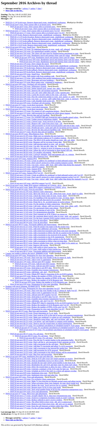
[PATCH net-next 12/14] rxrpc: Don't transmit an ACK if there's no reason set (39, 214)
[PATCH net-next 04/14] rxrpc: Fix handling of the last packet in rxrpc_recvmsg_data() (42, 198)
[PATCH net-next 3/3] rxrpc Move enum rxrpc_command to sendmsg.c (36, 82)
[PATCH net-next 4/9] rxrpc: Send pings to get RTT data (31, 268)
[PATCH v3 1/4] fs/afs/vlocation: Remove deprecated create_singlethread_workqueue (42, 37)
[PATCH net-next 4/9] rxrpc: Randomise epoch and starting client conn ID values (40, 55)
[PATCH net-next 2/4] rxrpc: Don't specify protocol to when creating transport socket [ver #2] (45, 177)
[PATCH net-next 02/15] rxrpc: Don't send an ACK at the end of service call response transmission (46, 315)
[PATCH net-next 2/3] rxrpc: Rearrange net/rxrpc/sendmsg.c (32, 80)
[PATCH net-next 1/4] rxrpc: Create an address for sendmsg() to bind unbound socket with (43, 161)
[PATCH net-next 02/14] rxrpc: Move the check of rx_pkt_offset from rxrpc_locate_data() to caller (46, 194)
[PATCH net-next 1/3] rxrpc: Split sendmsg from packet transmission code (37, 78)
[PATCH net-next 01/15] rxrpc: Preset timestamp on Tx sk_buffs (34, 313)
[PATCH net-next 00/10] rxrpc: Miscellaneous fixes (25, 134)
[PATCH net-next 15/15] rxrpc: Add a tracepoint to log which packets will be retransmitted (43, 352)
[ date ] (39, 9)
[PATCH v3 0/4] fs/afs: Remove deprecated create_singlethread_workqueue (34, 35)
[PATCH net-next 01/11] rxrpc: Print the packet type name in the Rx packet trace (40, 227)
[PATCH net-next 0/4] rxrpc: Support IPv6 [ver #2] (25, 173)
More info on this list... (14, 11)
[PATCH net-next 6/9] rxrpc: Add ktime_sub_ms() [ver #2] (32, 301)
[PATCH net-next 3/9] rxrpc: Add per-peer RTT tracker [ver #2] (33, 295)
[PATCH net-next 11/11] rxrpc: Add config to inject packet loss (33, 247)
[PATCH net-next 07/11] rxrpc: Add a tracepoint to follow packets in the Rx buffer (40, 239)
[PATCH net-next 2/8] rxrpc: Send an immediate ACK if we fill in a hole (37, 361)
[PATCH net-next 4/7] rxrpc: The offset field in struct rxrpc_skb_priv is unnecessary (41, 402)
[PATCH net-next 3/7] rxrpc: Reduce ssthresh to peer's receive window (36, 400)
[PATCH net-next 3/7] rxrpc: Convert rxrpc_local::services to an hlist (35, 121)
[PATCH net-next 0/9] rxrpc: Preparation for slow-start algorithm (30, 255)
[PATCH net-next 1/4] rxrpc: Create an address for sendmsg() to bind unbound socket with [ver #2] (46, 175)
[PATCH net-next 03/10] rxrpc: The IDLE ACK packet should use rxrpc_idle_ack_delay (42, 140)
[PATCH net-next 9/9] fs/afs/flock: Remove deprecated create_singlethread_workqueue (42, 72)
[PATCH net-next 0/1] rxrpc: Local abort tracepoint (25, 105)
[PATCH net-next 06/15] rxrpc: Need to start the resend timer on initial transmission (41, 323)
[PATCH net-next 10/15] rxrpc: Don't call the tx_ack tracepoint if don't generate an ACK (43, 342)
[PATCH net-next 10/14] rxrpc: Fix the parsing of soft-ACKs (32, 210)
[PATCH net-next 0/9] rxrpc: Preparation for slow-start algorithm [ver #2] (33, 288)
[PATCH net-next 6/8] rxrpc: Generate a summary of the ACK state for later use (39, 369)
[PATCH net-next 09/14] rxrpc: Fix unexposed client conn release (34, 208)
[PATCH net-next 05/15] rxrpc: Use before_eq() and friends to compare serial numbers (42, 321)
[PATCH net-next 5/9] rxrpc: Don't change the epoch (29, 64)
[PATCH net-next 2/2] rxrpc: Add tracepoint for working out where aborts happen (40, 113)
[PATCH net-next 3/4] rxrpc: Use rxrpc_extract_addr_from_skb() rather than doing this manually (46, 165)
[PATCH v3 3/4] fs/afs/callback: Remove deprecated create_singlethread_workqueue (41, 41)
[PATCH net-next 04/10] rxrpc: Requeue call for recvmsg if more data (36, 142)
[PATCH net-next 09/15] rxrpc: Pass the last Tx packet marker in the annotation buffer (42, 340)
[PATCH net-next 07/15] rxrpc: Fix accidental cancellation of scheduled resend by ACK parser (45, 326)
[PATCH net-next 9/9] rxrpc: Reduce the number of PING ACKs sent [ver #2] (39, 307)
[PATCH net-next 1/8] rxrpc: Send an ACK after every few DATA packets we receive (41, 359)
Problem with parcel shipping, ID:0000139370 (23, 286)
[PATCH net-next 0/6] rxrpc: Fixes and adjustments (25, 377)
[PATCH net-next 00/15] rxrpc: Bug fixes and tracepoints (27, 311)
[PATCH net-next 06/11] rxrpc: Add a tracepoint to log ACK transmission (37, 237)
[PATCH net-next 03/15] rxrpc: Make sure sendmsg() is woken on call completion (40, 317)
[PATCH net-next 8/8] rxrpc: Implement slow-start (29, 373)
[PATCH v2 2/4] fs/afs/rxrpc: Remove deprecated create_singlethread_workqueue (36, 22)
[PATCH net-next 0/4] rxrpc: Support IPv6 (21, 159)
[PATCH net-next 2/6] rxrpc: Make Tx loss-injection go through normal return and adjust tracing (46, 381)
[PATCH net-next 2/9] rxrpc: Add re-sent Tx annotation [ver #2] (34, 293)
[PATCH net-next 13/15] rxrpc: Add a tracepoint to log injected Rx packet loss (39, 348)
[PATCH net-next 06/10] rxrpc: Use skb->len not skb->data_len (33, 146)
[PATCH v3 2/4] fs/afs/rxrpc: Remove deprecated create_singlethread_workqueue (40, 39)
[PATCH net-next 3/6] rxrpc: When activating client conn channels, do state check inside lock (44, 383)
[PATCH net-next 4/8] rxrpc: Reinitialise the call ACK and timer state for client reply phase (44, 365)
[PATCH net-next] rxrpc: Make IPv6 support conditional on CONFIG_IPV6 (34, 185)
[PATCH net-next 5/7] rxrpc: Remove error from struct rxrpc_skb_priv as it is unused (41, 404)
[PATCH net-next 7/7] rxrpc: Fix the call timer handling (31, 408)
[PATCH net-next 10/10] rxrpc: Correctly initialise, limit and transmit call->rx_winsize (42, 154)
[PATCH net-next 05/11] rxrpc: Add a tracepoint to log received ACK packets (39, 235)
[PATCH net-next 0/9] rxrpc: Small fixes (21, 47)
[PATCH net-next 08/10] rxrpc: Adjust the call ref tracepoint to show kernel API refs (41, 150)
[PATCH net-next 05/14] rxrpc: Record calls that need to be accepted (35, 200)
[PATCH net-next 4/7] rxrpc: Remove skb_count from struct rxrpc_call (36, 124)
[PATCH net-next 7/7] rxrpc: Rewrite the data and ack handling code (35, 130)
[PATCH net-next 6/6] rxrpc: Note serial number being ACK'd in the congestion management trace (46, 389)
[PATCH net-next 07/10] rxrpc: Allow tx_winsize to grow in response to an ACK (40, 148)
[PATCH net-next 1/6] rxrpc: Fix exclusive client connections (33, 379)
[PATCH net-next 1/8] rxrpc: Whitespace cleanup (28, 86)
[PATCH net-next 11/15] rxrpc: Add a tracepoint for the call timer (34, 344)
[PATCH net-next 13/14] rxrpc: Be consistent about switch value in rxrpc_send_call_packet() (44, 216)
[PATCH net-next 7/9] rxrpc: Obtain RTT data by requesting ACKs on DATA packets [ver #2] (44, 303)
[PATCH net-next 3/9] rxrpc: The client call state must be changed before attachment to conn (44, 53)
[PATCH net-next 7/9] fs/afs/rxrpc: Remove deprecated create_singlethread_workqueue (42, 68)
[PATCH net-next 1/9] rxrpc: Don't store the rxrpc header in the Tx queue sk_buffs (40, 258)
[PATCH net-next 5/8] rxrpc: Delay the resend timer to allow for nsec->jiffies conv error (42, 367)
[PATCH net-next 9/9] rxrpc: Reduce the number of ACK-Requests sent (36, 280)
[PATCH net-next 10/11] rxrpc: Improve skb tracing (29, 245)
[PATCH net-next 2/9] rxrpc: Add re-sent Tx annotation (30, 260)
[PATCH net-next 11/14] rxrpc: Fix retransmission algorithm (32, 212)
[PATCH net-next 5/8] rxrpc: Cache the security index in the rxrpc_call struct (38, 95)
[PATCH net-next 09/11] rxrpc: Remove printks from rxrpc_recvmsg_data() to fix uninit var (44, 243)
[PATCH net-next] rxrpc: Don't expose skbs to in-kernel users (28, 25)
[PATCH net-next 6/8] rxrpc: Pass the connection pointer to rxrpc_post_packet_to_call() (42, 97)
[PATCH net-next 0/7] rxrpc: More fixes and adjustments (27, 394)
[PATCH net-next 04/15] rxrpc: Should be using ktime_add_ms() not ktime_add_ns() (41, 319)
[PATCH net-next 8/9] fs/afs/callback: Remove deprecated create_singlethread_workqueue (43, 70)
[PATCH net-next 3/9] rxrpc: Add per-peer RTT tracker (30, 262)
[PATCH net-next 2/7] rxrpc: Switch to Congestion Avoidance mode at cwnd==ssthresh (42, 398)
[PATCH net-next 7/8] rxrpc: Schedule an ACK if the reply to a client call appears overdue (43, 371)
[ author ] (33, 9)
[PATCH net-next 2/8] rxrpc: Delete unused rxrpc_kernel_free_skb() (35, 88)
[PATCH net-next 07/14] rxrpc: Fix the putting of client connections (35, 204)
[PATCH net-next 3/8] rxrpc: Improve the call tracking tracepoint (34, 91)
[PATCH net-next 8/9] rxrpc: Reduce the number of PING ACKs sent (35, 276)
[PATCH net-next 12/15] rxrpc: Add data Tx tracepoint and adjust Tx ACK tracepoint (41, 346)
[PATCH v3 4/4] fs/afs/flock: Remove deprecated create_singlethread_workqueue (40, 43)
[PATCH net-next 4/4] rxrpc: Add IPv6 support (27, 167)
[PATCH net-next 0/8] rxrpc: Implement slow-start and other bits (30, 356)
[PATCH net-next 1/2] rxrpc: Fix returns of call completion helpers (35, 111)
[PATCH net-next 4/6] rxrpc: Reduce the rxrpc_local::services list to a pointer (39, 385)
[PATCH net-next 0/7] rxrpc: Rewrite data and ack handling (28, 115)
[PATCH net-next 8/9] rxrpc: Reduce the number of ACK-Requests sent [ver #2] (40, 305)
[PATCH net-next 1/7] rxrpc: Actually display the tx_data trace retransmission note (40, 396)
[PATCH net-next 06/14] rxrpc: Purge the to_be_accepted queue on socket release (40, 202)
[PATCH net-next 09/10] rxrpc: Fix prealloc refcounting (31, 152)
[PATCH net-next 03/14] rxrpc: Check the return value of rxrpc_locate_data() (38, 196)
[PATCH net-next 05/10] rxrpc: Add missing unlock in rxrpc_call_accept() (37, 144)
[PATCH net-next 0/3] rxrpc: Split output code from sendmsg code (30, 76)
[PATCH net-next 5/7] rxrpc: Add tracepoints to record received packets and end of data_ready (45, 126)
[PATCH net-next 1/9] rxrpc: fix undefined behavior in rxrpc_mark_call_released (40, 49)
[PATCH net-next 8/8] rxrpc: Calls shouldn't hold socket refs (32, 101)
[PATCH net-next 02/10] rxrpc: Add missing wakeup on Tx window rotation (38, 138)
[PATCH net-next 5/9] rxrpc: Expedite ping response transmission (34, 270)
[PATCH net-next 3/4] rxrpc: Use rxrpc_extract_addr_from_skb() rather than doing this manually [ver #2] (49, 179)
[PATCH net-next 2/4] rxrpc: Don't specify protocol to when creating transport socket (41, 163)
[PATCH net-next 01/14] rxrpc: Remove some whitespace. (31, 192)
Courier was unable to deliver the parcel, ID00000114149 (27, 253)
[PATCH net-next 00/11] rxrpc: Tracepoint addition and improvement (31, 225)
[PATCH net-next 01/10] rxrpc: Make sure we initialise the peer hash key (37, 136)
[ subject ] (25, 9)
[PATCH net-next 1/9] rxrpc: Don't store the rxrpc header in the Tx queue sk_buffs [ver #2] (43, 291)
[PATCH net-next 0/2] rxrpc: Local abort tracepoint (25, 109)
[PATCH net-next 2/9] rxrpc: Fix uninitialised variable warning (33, 51)
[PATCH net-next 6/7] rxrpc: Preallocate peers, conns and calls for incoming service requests (44, 128)
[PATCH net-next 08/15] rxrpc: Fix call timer (27, 334)
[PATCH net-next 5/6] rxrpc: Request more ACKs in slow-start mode (35, 387)
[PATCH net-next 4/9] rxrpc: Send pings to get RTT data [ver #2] (34, 297)
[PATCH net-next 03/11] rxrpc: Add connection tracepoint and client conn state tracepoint (43, 231)
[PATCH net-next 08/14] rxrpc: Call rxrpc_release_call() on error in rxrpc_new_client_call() (44, 206)
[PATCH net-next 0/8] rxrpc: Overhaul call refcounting (26, 84)
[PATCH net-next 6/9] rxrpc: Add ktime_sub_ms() (29, 272)
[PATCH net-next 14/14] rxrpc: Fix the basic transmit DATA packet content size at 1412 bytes (45, 218)
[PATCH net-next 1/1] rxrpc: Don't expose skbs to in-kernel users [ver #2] (33, 31)
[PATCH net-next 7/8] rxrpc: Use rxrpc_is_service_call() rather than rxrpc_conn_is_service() (44, 99)
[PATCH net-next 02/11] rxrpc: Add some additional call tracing (34, 229)
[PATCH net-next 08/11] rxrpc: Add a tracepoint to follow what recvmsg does (39, 241)
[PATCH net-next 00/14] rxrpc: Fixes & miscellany (25, 189)
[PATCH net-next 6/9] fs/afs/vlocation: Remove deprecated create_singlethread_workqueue (44, 66)
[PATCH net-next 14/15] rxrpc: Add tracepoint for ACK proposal (34, 350)
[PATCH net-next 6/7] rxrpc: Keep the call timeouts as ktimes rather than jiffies (39, 406)
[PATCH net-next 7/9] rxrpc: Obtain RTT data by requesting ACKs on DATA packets (41, 274)
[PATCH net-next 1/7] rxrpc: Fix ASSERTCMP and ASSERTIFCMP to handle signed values (44, 117)
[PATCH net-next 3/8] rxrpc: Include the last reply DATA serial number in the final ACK (43, 363)
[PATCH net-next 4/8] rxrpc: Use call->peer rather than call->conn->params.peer (40, 93)
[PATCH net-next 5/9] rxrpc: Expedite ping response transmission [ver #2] (37, 299)
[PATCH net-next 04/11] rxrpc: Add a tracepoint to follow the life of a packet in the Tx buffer (44, 233)
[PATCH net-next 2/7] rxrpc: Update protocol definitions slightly (34, 119)
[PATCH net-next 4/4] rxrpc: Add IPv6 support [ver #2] (30, 183)
